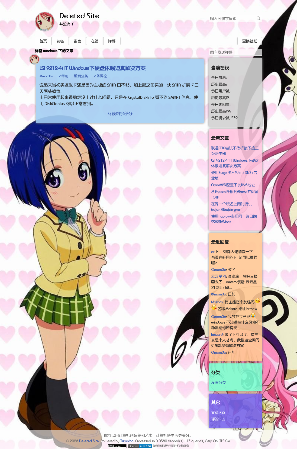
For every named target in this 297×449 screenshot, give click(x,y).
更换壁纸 (249, 41)
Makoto (217, 302)
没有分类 (81, 76)
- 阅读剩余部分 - (120, 113)
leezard (217, 334)
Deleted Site (79, 15)
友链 (60, 41)
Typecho (126, 441)
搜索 (258, 18)
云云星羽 (218, 276)
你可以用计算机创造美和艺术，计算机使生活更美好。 (148, 435)
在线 (94, 41)
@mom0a (46, 76)
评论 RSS (218, 419)
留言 (77, 41)
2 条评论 (100, 76)
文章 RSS (218, 412)
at (212, 251)
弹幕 (112, 41)
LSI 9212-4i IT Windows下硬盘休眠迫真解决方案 (92, 68)
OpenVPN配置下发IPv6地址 (233, 185)
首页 (43, 41)
